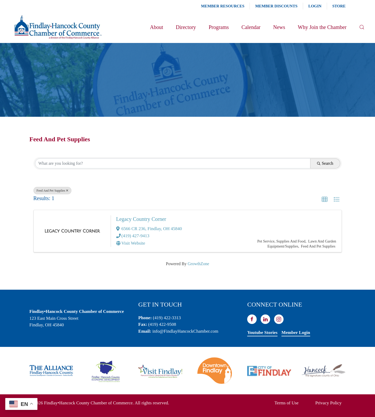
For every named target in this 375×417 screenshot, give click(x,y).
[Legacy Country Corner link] (72, 231)
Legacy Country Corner (141, 219)
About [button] (156, 27)
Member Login (295, 332)
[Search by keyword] (172, 163)
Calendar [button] (250, 27)
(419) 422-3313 (167, 317)
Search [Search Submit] (325, 163)
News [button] (279, 27)
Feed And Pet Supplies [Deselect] (52, 190)
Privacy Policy (328, 402)
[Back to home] (58, 27)
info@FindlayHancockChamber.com (185, 331)
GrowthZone (198, 263)
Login (315, 6)
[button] (361, 27)
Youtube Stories (262, 332)
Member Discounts (276, 6)
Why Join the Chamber (322, 27)
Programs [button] (219, 27)
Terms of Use (287, 402)
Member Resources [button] (223, 6)
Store (339, 6)
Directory (186, 27)
